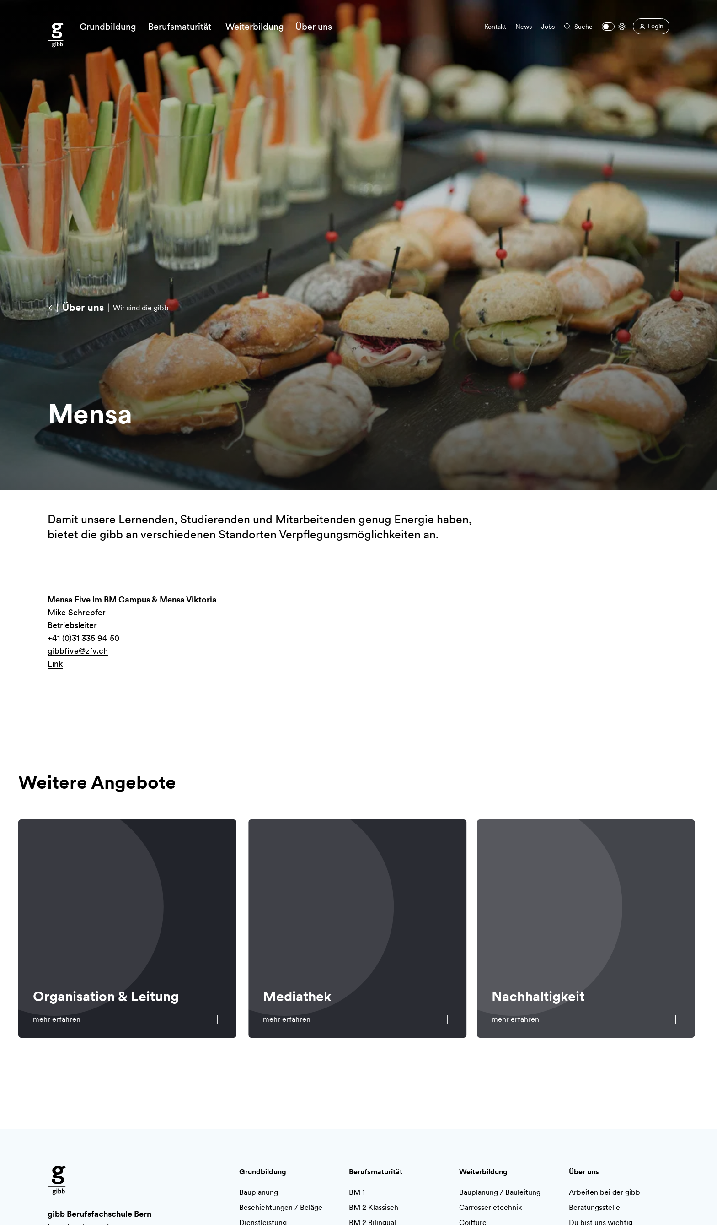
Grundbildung (262, 1171)
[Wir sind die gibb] (50, 307)
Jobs (548, 26)
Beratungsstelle (594, 1207)
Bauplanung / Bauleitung (499, 1192)
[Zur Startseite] (56, 35)
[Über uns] (82, 307)
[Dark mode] (608, 26)
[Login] (651, 26)
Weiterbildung (483, 1171)
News (523, 26)
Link (55, 666)
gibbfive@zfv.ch (78, 653)
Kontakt (495, 26)
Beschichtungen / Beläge (280, 1207)
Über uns (584, 1171)
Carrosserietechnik (490, 1207)
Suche (578, 26)
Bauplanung (258, 1192)
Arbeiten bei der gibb (604, 1192)
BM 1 (357, 1192)
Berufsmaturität (375, 1171)
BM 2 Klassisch (373, 1207)
